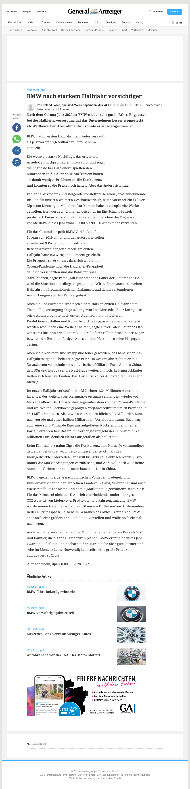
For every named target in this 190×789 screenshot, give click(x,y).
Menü (11, 11)
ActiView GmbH (112, 778)
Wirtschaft (137, 30)
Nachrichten (15, 22)
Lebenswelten (64, 22)
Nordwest (31, 30)
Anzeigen (111, 22)
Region (112, 30)
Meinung (153, 30)
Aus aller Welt (49, 30)
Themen (46, 22)
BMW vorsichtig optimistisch (50, 613)
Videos (32, 22)
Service (126, 22)
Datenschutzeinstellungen (135, 775)
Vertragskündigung (108, 775)
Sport (124, 30)
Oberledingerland (71, 30)
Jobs (97, 22)
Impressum (69, 775)
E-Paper (27, 11)
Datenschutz (54, 775)
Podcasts (83, 22)
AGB (42, 775)
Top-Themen (15, 30)
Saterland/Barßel (94, 30)
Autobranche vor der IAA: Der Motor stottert (63, 655)
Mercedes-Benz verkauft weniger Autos (59, 634)
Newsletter (42, 11)
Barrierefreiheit (86, 775)
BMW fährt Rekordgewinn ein (51, 591)
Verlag (139, 22)
